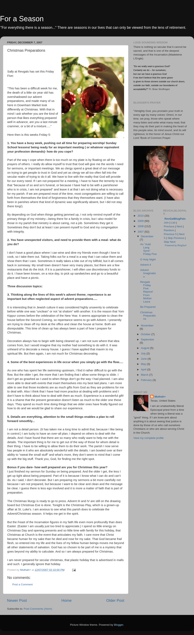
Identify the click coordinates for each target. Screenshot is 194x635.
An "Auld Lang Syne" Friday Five (148, 249)
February (147, 380)
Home (66, 600)
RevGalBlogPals (175, 218)
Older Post (115, 600)
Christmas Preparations (148, 315)
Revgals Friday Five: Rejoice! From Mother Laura (146, 291)
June (144, 358)
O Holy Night (148, 259)
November (147, 325)
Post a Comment (22, 584)
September (147, 339)
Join (166, 222)
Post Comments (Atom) (38, 608)
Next (179, 226)
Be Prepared (148, 306)
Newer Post (17, 600)
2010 (141, 215)
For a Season (22, 19)
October (146, 334)
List (173, 222)
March (145, 374)
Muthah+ (160, 396)
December (147, 236)
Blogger (118, 624)
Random (169, 230)
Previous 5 (170, 234)
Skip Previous (176, 237)
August (145, 348)
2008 (141, 226)
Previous (169, 226)
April (144, 369)
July (144, 353)
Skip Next (170, 241)
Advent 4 (145, 264)
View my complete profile (148, 437)
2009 (141, 220)
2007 (141, 231)
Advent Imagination (148, 273)
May (144, 364)
